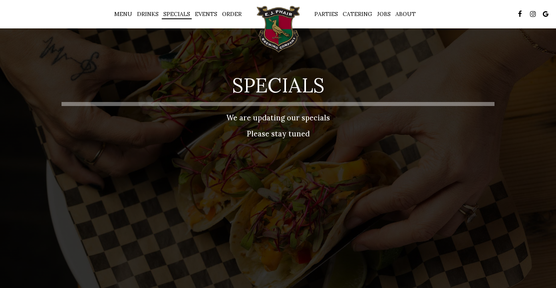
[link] (278, 29)
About (405, 14)
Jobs (384, 14)
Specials (176, 14)
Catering (357, 14)
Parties (326, 14)
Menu (123, 14)
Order (232, 14)
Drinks (148, 14)
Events (206, 14)
